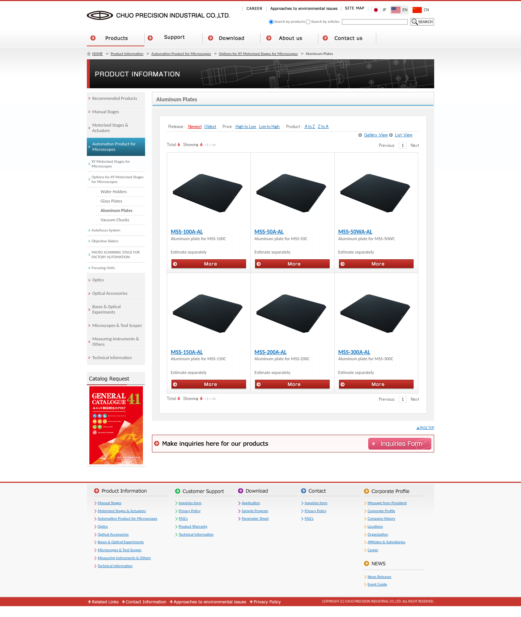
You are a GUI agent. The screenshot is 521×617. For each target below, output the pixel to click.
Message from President (387, 503)
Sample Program (255, 511)
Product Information (127, 53)
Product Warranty (193, 526)
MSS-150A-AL (187, 352)
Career (373, 550)
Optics (103, 526)
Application (251, 503)
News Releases (379, 576)
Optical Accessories (113, 534)
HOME (97, 53)
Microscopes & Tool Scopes (119, 550)
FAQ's (183, 518)
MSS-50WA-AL (355, 231)
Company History (381, 518)
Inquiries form (190, 503)
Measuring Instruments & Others (124, 558)
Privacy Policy (189, 511)
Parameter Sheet (255, 518)
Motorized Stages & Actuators (122, 511)
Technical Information (115, 565)
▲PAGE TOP (425, 427)
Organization (378, 534)
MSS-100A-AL (187, 231)
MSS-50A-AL (269, 231)
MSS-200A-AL (270, 352)
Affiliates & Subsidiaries (386, 542)
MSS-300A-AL (354, 352)
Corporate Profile (381, 511)
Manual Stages (109, 503)
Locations (375, 526)
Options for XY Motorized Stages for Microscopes (258, 53)
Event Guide (377, 584)
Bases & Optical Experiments (121, 542)
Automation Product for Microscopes (181, 53)
